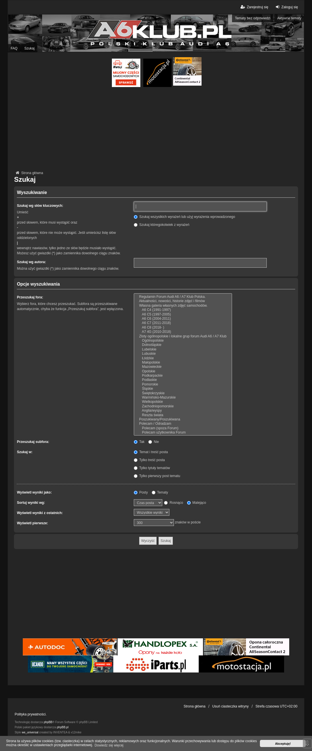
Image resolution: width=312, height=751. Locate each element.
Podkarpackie (183, 376)
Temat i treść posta (151, 452)
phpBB (48, 722)
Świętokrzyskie (183, 393)
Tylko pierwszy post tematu (157, 476)
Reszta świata (183, 415)
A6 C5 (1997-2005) (183, 314)
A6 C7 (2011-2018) (183, 323)
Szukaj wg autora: (31, 262)
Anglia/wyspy (183, 410)
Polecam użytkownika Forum (183, 432)
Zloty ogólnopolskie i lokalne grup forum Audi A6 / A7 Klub (183, 336)
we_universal (30, 732)
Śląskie (183, 389)
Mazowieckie (183, 367)
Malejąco (196, 503)
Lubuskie (183, 354)
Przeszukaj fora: (30, 297)
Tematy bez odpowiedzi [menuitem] (252, 18)
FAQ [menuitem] (14, 48)
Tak (139, 442)
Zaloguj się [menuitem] (286, 7)
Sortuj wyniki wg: (31, 503)
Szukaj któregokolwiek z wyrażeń (161, 225)
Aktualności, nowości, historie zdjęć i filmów (183, 301)
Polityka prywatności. (30, 714)
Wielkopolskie (183, 402)
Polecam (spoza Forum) (183, 428)
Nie (153, 442)
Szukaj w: (24, 452)
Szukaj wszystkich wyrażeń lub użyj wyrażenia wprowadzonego (184, 217)
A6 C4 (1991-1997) (183, 310)
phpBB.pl (63, 727)
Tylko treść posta (149, 460)
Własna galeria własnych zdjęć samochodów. (183, 306)
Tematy (160, 492)
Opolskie (183, 371)
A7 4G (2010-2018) (183, 332)
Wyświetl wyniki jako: (34, 492)
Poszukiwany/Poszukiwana (183, 419)
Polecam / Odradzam (183, 424)
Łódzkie (183, 358)
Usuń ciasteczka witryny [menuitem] (230, 706)
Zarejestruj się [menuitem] (254, 7)
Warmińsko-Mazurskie (183, 397)
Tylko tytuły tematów (152, 468)
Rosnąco (173, 503)
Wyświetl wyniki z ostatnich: (40, 513)
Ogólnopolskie (183, 341)
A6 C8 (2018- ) (183, 327)
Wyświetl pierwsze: (32, 523)
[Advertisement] (156, 130)
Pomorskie (183, 384)
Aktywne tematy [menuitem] (289, 18)
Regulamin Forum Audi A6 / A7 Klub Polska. (183, 297)
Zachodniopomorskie (183, 406)
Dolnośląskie (183, 345)
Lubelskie (183, 349)
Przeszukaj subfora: (33, 442)
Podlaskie (183, 380)
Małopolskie (183, 362)
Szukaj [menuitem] (29, 48)
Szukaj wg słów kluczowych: (40, 206)
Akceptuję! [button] (283, 743)
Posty (141, 492)
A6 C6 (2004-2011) (183, 319)
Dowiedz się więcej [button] (109, 745)
